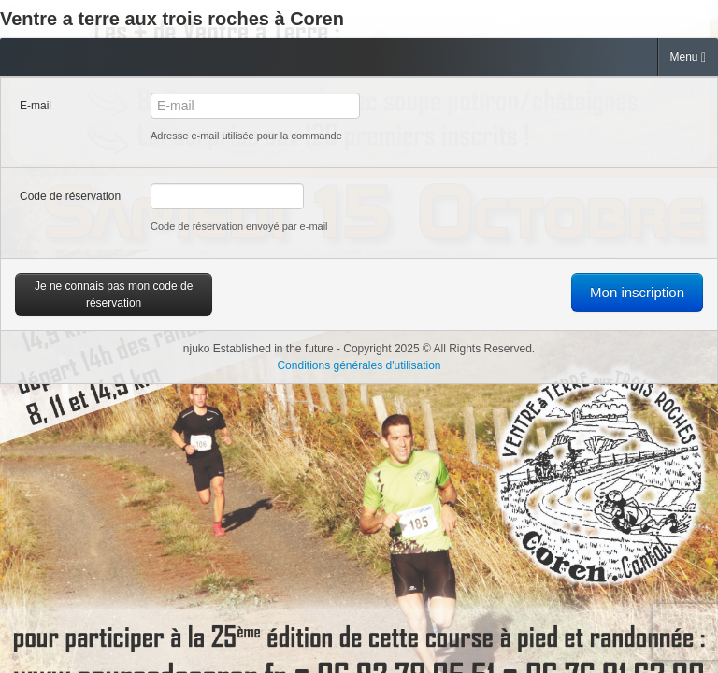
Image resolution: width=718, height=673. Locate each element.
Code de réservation (70, 196)
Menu (688, 57)
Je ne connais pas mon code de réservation (114, 294)
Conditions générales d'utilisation (358, 365)
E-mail (35, 105)
